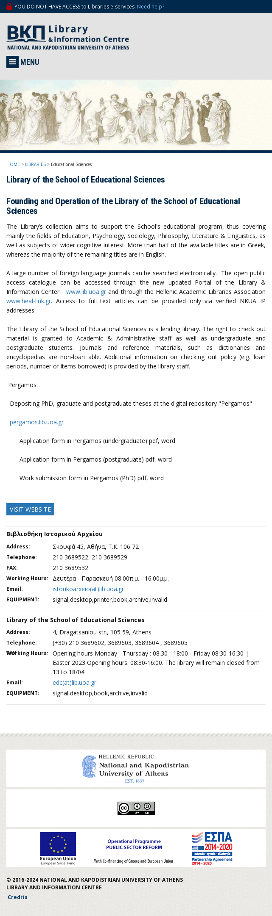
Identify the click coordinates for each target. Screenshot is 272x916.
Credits (18, 897)
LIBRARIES (35, 164)
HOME (13, 164)
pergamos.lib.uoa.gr (37, 422)
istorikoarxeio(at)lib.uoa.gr (88, 589)
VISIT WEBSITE (30, 509)
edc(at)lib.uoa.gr (74, 682)
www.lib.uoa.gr (86, 292)
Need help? (150, 6)
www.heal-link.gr (28, 301)
